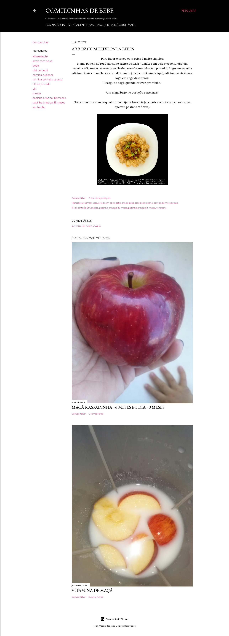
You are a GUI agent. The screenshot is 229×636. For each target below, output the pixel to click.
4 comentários (96, 413)
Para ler (102, 25)
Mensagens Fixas (81, 25)
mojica (37, 93)
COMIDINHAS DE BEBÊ (79, 10)
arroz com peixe (42, 61)
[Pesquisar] (188, 10)
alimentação (40, 56)
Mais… (132, 25)
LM (35, 88)
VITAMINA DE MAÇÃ (92, 590)
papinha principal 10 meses (49, 98)
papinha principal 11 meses (49, 102)
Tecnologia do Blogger (114, 619)
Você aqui (118, 25)
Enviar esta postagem (100, 198)
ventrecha (39, 107)
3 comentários (96, 597)
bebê (36, 65)
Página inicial (55, 25)
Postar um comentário (86, 226)
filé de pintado (41, 84)
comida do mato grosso (47, 79)
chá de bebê (40, 70)
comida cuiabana (43, 74)
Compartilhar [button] (41, 42)
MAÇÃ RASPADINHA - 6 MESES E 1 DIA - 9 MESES (118, 407)
